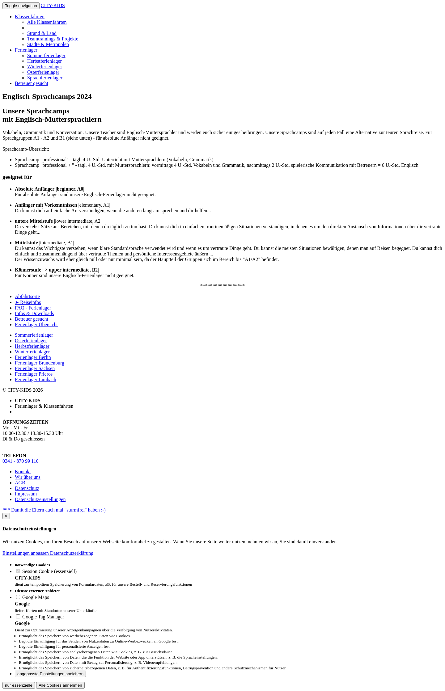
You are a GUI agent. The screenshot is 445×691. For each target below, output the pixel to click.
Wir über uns (27, 477)
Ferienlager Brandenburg (39, 362)
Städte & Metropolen (48, 44)
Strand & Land (42, 33)
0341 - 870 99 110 (20, 461)
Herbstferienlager (44, 61)
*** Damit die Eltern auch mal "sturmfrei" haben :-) (54, 509)
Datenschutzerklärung (71, 553)
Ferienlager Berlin (33, 357)
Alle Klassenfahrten (47, 22)
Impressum (26, 493)
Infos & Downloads (34, 313)
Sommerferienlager (46, 55)
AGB (20, 482)
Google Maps (32, 597)
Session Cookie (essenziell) (46, 571)
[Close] (6, 516)
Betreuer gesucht (31, 83)
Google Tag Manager (40, 616)
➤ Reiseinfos (28, 302)
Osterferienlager (43, 72)
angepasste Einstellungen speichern (50, 674)
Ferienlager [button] (26, 50)
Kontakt (23, 471)
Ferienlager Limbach (35, 379)
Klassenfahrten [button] (29, 16)
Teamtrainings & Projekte (52, 38)
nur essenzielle (18, 685)
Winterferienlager (44, 66)
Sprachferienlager (44, 77)
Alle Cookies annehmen (60, 685)
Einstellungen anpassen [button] (26, 553)
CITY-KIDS (53, 5)
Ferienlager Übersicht (36, 324)
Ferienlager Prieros (34, 374)
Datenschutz (27, 488)
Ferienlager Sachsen (35, 368)
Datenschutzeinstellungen (40, 499)
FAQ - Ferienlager (33, 307)
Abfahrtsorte (27, 296)
